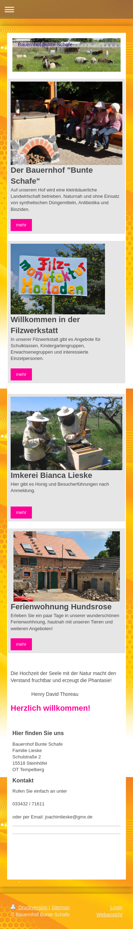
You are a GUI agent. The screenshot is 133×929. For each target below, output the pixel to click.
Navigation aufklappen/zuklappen (66, 9)
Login (116, 907)
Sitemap (60, 907)
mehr (21, 224)
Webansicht (109, 914)
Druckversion (30, 907)
